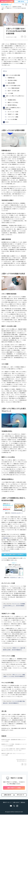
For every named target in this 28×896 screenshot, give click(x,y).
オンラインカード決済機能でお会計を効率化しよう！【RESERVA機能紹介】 (14, 605)
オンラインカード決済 (11, 112)
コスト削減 (9, 93)
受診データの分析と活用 (12, 91)
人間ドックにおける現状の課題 (11, 75)
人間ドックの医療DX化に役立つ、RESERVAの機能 (12, 108)
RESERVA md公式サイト (17, 513)
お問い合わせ (21, 1)
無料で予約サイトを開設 (7, 1)
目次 (4, 71)
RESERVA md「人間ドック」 (17, 577)
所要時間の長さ (10, 78)
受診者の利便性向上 (11, 105)
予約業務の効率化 (10, 100)
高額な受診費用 (10, 83)
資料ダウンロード (7, 802)
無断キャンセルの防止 (11, 102)
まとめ (6, 122)
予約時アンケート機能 (11, 114)
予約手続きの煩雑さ (11, 80)
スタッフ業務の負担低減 (12, 88)
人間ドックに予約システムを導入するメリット (13, 96)
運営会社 (23, 802)
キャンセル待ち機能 (11, 119)
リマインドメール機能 (11, 117)
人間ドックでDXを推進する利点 (11, 86)
